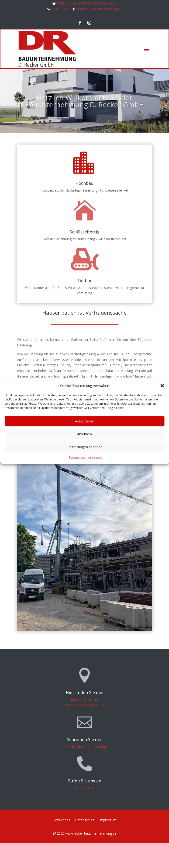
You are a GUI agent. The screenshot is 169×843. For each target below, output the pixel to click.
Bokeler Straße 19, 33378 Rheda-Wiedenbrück (86, 3)
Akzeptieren (84, 421)
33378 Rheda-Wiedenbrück (84, 705)
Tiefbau (85, 280)
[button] (162, 385)
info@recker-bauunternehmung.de (99, 9)
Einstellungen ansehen (84, 446)
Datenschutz (77, 457)
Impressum (95, 457)
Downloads (61, 820)
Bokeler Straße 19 (84, 699)
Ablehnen (84, 434)
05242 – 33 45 (60, 9)
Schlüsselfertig (85, 232)
